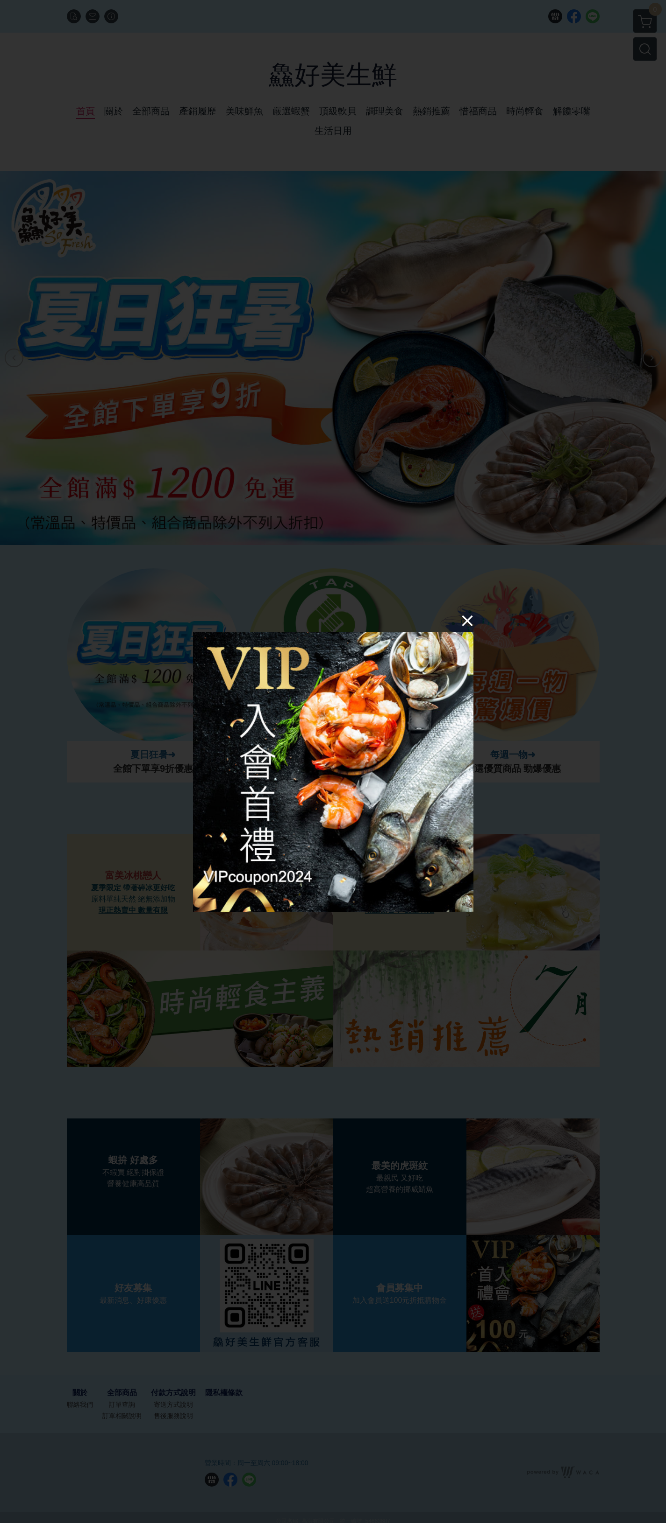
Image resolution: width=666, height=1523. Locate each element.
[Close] (467, 620)
